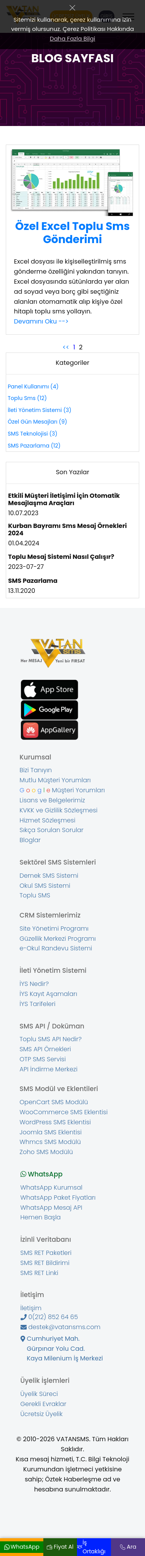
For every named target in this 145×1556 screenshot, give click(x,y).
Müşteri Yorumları (62, 790)
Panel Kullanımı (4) (33, 386)
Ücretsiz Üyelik (41, 1414)
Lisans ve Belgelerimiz (52, 800)
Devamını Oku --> (41, 321)
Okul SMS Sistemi (45, 886)
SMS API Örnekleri (45, 1049)
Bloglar (30, 840)
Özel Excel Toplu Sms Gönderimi (72, 233)
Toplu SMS (35, 895)
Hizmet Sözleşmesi (47, 820)
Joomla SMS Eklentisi (51, 1132)
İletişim (31, 1308)
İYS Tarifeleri (38, 1004)
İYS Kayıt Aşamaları (48, 994)
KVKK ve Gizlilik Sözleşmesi (59, 810)
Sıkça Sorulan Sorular (52, 830)
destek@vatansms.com (60, 1327)
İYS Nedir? (34, 984)
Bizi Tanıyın (36, 770)
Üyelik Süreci (39, 1394)
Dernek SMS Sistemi (49, 876)
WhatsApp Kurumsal (51, 1188)
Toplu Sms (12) (27, 398)
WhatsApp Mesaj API (51, 1208)
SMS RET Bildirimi (45, 1263)
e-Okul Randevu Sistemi (56, 948)
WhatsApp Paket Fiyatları (58, 1198)
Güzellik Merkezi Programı (58, 939)
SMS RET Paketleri (46, 1253)
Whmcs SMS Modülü (50, 1142)
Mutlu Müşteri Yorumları (55, 780)
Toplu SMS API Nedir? (51, 1039)
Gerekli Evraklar (43, 1404)
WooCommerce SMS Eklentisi (64, 1112)
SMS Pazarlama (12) (34, 445)
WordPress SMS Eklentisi (55, 1122)
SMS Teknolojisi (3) (32, 434)
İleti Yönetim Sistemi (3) (40, 410)
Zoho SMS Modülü (46, 1152)
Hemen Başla (40, 1217)
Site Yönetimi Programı (54, 929)
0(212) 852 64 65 (49, 1317)
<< (65, 347)
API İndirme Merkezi (49, 1069)
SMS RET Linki (39, 1273)
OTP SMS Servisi (43, 1059)
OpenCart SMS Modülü (54, 1102)
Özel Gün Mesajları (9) (37, 422)
